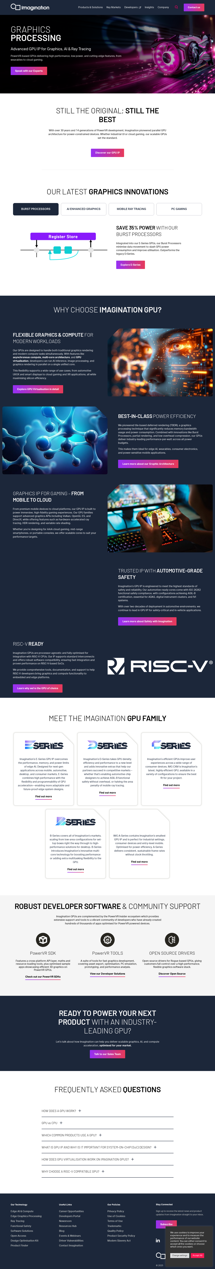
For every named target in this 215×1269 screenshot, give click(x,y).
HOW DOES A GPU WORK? (59, 1111)
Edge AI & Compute (22, 1211)
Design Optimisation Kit (24, 1240)
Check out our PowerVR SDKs (43, 977)
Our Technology (19, 1205)
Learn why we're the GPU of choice (37, 688)
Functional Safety (21, 1226)
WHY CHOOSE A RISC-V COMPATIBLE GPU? (70, 1171)
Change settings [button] (179, 1256)
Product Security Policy (121, 1236)
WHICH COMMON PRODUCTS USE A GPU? (69, 1135)
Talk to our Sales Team (107, 1054)
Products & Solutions (90, 7)
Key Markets (113, 7)
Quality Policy (115, 1231)
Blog (61, 1231)
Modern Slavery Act (119, 1240)
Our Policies (113, 1205)
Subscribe (166, 1224)
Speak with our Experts (29, 71)
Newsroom (65, 1221)
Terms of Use (115, 1221)
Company (163, 7)
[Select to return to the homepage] (30, 7)
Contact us (194, 7)
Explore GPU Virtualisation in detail (38, 389)
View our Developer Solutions (107, 974)
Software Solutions (22, 1231)
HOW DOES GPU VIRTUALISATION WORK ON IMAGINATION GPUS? (85, 1159)
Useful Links (65, 1205)
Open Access (18, 1236)
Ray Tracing (17, 1221)
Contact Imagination (71, 1245)
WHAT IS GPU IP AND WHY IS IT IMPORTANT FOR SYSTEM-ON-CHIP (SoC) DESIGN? (96, 1147)
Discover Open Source (172, 974)
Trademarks (114, 1226)
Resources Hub (68, 1226)
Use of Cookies (116, 1216)
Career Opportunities (71, 1211)
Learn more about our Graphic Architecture (148, 464)
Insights (149, 7)
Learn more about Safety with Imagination (147, 621)
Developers (131, 7)
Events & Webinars (70, 1236)
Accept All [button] (197, 1256)
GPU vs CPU (49, 1123)
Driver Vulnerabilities (71, 1240)
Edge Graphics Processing (26, 1216)
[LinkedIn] (158, 1240)
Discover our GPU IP (107, 153)
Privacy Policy (115, 1211)
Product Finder (19, 1245)
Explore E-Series (131, 265)
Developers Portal (69, 1216)
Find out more (43, 796)
